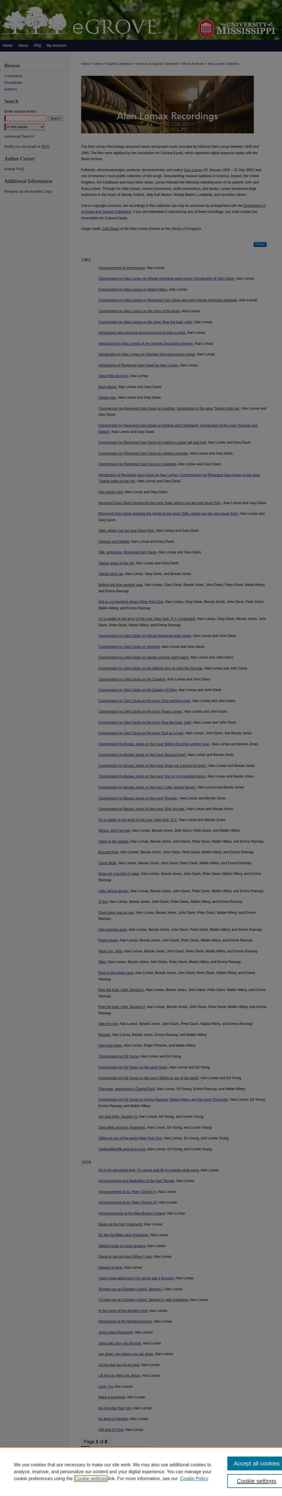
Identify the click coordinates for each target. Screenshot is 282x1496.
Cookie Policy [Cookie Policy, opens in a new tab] (194, 1478)
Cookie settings (90, 1478)
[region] (141, 1471)
